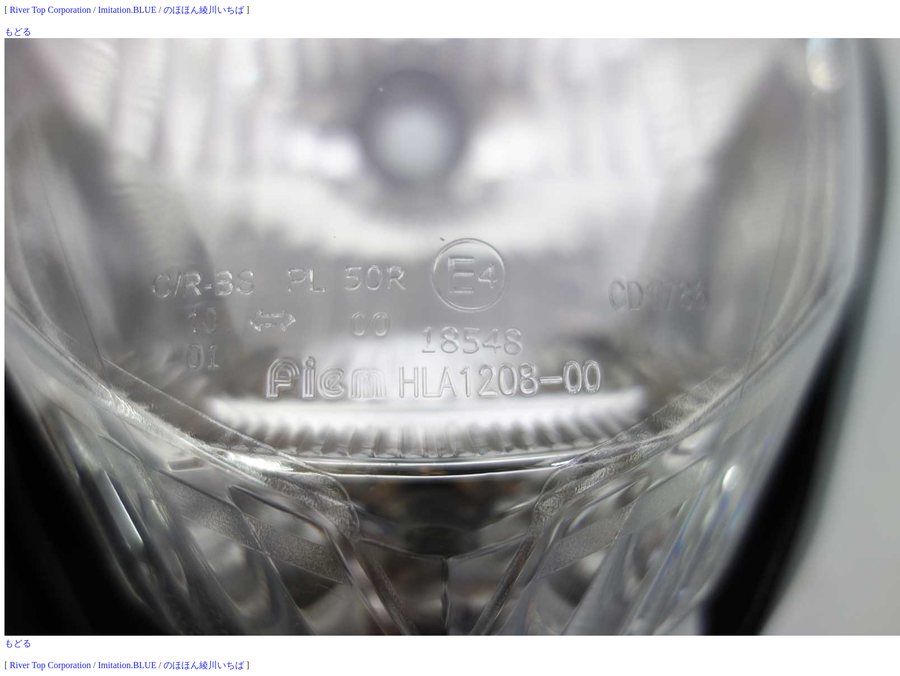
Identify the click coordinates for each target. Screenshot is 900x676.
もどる (17, 31)
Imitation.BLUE (127, 10)
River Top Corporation (50, 10)
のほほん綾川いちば (203, 10)
